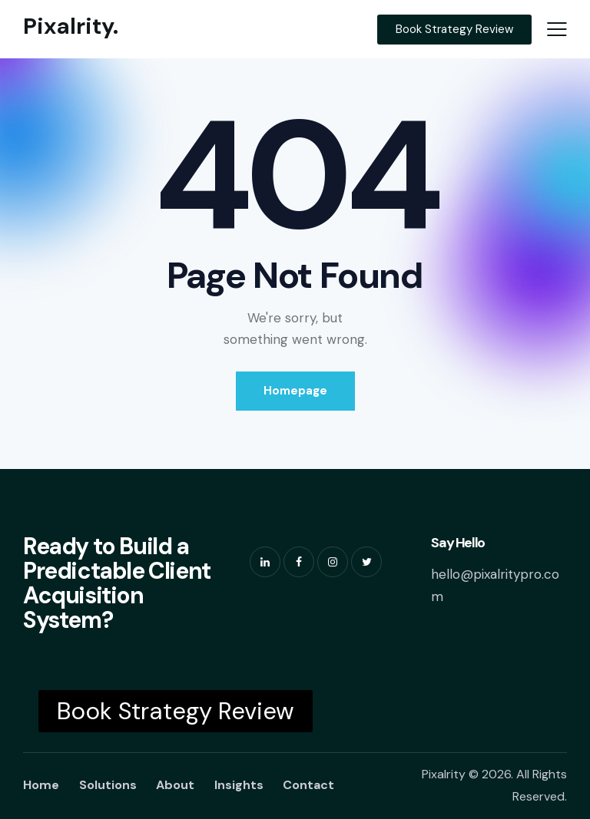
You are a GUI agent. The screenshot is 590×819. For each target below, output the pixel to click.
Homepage (295, 390)
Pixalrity (444, 774)
